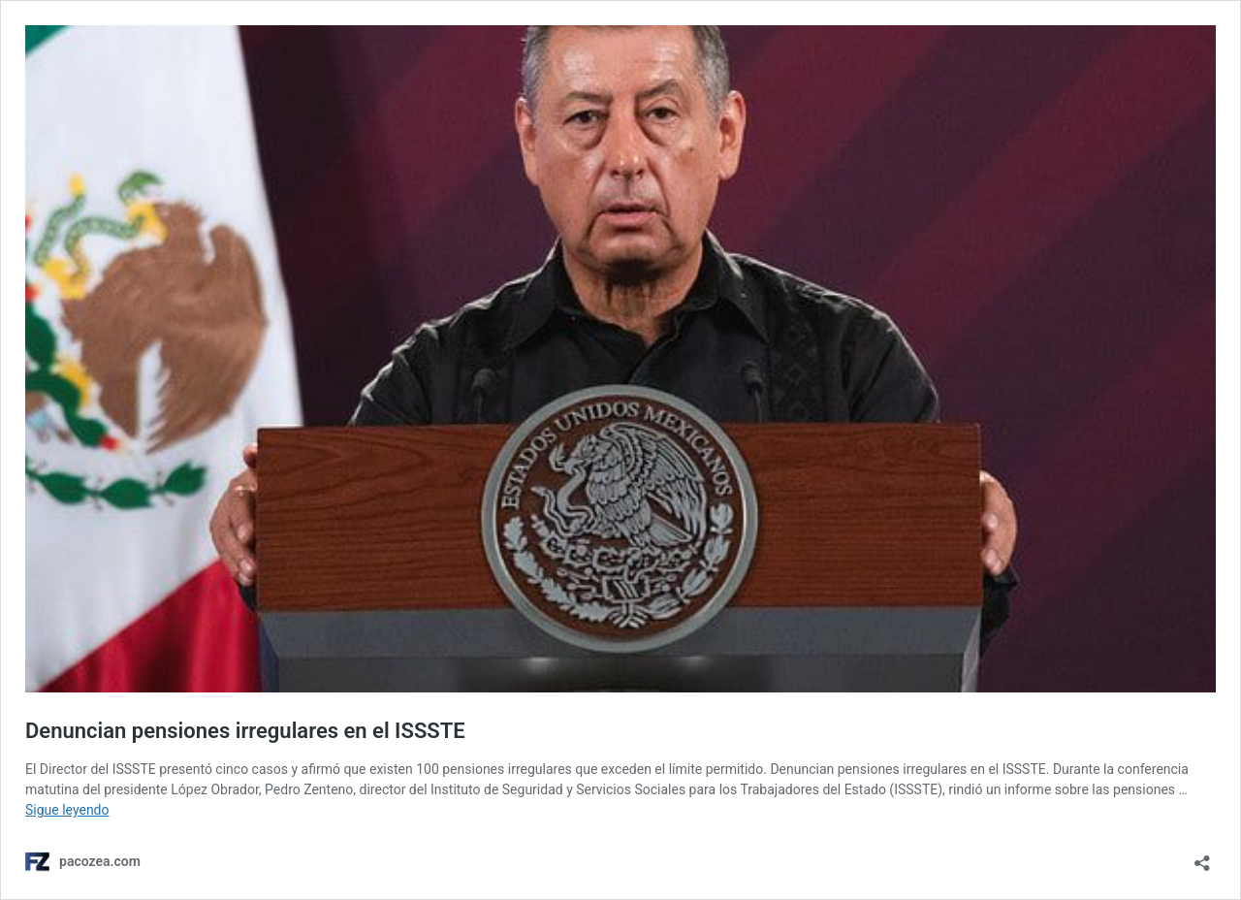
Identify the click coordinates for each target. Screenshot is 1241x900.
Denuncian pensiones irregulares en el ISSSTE (245, 731)
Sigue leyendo (67, 810)
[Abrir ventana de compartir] (1202, 857)
